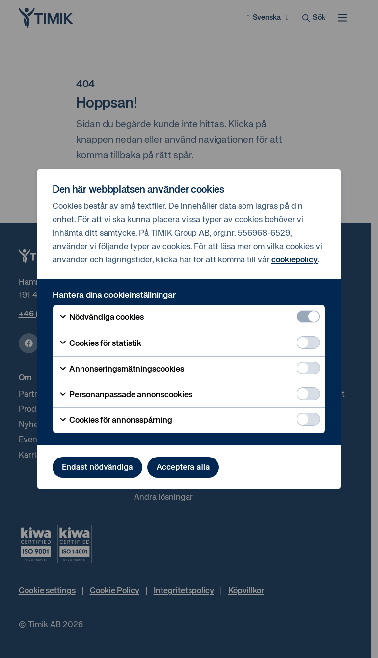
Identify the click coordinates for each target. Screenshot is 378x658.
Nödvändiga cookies (101, 318)
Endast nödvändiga (97, 467)
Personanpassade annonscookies (125, 395)
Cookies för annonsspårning (115, 420)
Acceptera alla (183, 467)
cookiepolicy (294, 260)
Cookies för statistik (100, 343)
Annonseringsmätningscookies (121, 369)
